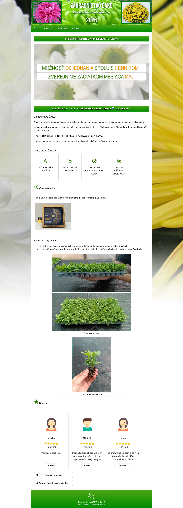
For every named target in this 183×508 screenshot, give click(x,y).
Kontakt (76, 28)
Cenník (48, 28)
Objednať (62, 28)
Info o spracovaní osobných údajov (91, 505)
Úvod (36, 28)
